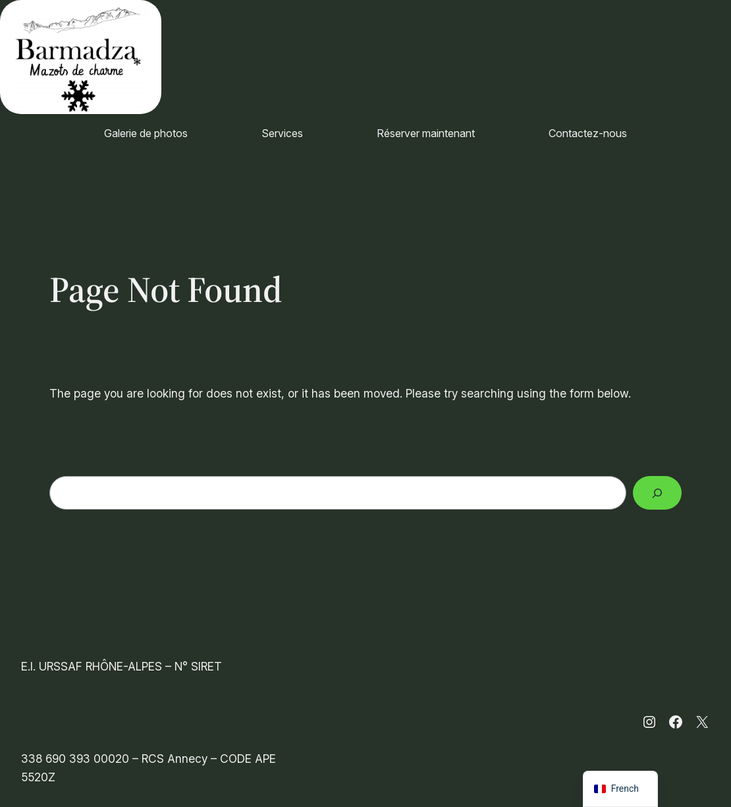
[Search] (657, 493)
